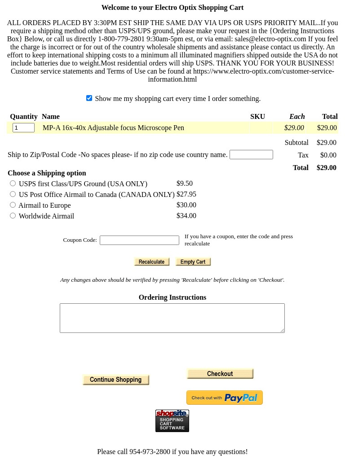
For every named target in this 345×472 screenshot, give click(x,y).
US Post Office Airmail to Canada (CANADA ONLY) (92, 194)
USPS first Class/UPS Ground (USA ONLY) (78, 184)
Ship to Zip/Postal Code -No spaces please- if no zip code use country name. (118, 154)
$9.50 (185, 183)
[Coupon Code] (139, 240)
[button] (152, 261)
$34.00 (186, 215)
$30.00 (186, 205)
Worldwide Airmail (42, 216)
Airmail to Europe (40, 205)
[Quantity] (24, 127)
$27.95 (186, 194)
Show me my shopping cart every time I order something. (173, 98)
